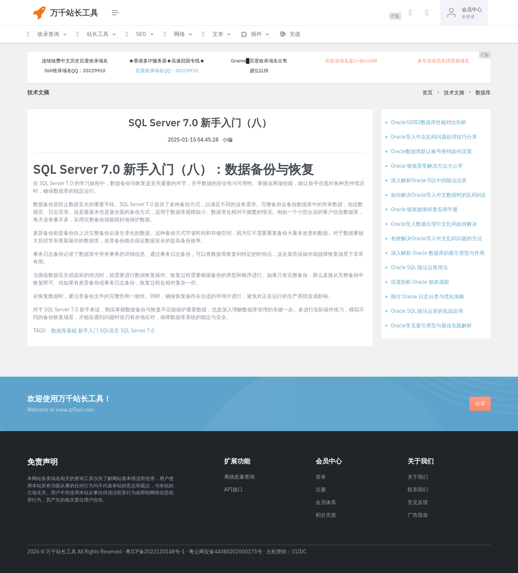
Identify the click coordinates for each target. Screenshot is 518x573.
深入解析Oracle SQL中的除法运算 (429, 180)
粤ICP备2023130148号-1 (155, 551)
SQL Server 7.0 (137, 330)
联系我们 (418, 489)
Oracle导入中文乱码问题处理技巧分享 (434, 137)
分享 (480, 403)
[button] (47, 34)
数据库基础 (64, 330)
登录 (321, 477)
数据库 (483, 92)
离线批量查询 (239, 477)
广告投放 (418, 515)
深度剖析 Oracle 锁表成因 (420, 282)
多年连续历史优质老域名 (443, 61)
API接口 (233, 489)
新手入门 (88, 330)
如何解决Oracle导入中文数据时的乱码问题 (439, 195)
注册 (321, 489)
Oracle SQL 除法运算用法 (419, 267)
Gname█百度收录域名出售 (259, 61)
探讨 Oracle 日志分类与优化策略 (427, 296)
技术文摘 (454, 92)
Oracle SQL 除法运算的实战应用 (427, 311)
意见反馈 (418, 502)
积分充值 (326, 515)
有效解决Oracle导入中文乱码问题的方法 (436, 238)
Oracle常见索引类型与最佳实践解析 (431, 325)
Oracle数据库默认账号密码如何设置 (431, 151)
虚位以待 (259, 70)
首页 (427, 92)
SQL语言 (109, 330)
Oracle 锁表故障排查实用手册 (424, 209)
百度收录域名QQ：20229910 (166, 70)
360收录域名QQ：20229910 (74, 70)
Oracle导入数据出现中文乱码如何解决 (434, 224)
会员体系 (326, 502)
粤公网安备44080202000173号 (225, 551)
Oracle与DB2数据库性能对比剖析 (428, 122)
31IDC (299, 551)
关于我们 (418, 477)
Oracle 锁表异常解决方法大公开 (427, 166)
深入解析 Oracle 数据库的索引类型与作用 (438, 253)
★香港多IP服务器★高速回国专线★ (167, 61)
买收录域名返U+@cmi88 (351, 61)
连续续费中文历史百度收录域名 (75, 61)
